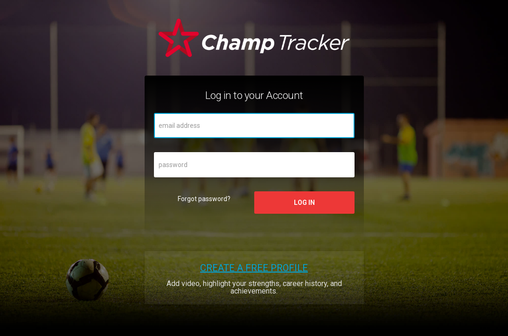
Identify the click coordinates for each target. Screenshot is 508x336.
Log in (304, 202)
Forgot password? (204, 199)
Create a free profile (254, 267)
